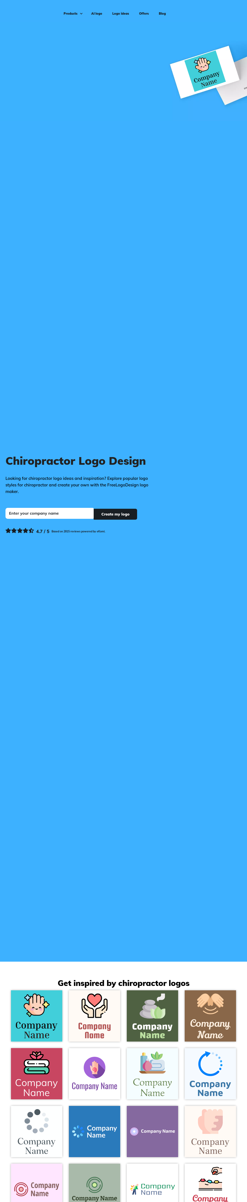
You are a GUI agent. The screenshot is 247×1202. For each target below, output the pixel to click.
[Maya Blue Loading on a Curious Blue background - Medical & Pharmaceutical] (94, 1131)
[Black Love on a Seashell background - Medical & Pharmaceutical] (94, 1016)
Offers (142, 10)
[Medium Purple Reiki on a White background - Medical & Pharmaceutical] (94, 1073)
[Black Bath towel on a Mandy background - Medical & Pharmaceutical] (36, 1073)
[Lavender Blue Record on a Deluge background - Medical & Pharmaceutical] (152, 1131)
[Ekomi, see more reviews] (55, 531)
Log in (234, 10)
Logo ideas (119, 10)
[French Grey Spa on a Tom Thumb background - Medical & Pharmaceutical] (152, 1016)
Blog (160, 10)
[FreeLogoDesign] (29, 10)
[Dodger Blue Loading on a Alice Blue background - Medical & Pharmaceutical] (210, 1073)
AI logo (95, 10)
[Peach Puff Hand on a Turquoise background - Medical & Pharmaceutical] (36, 1016)
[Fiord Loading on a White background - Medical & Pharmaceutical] (36, 1131)
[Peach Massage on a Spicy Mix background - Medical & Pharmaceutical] (210, 1016)
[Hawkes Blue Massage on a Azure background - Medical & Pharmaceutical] (152, 1073)
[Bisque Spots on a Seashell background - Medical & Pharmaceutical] (210, 1131)
